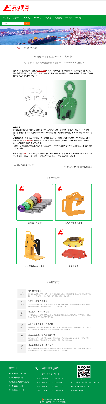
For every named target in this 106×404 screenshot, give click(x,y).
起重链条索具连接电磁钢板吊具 (81, 167)
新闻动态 (37, 18)
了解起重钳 (33, 48)
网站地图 (63, 402)
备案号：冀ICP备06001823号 (49, 402)
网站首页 (6, 18)
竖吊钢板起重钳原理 (28, 165)
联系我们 (78, 18)
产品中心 (26, 18)
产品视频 (58, 18)
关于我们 (16, 18)
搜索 (27, 24)
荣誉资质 (68, 18)
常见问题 (47, 18)
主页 (19, 48)
